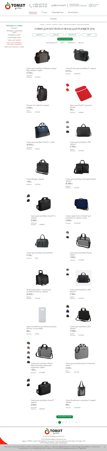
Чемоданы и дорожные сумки (14, 31)
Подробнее (82, 448)
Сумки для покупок (14, 40)
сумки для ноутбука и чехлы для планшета (76, 24)
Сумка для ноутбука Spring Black (40, 253)
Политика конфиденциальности (53, 436)
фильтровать (65, 39)
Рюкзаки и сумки (14, 26)
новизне (81, 42)
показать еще (64, 417)
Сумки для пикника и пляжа (14, 47)
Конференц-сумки (14, 35)
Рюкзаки (14, 28)
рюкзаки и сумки (57, 24)
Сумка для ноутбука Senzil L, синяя (40, 142)
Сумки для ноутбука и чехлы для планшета (14, 43)
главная (42, 24)
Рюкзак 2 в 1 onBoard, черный (38, 105)
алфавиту (71, 42)
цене (62, 42)
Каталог (33, 12)
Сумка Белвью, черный (35, 179)
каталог (48, 24)
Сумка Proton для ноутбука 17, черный (81, 68)
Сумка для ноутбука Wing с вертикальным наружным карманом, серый (42, 365)
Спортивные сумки (14, 37)
